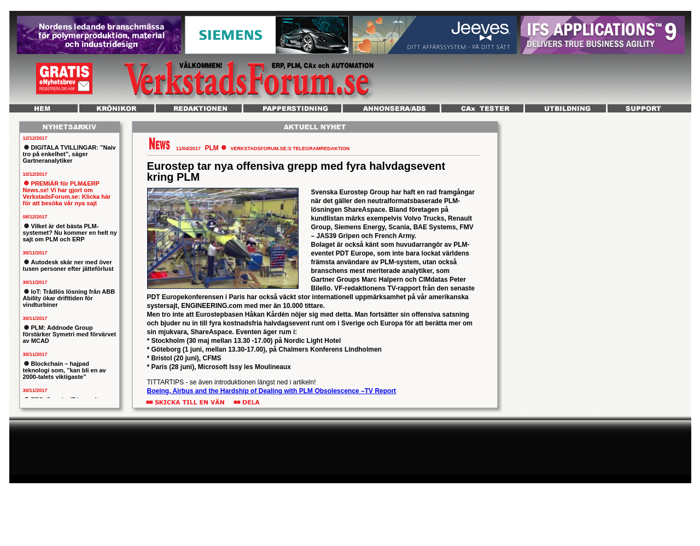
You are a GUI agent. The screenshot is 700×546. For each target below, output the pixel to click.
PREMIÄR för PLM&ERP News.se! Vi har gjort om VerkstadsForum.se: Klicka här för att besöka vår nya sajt (67, 193)
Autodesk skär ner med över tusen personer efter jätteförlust (68, 265)
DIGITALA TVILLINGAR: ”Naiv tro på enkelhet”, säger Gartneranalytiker (69, 154)
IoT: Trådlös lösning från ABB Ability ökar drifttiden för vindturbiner (69, 298)
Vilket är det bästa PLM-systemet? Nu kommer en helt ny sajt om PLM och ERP (70, 232)
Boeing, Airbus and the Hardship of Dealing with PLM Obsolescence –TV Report (271, 391)
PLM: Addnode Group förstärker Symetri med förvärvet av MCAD (69, 334)
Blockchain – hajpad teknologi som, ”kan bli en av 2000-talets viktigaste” (64, 370)
